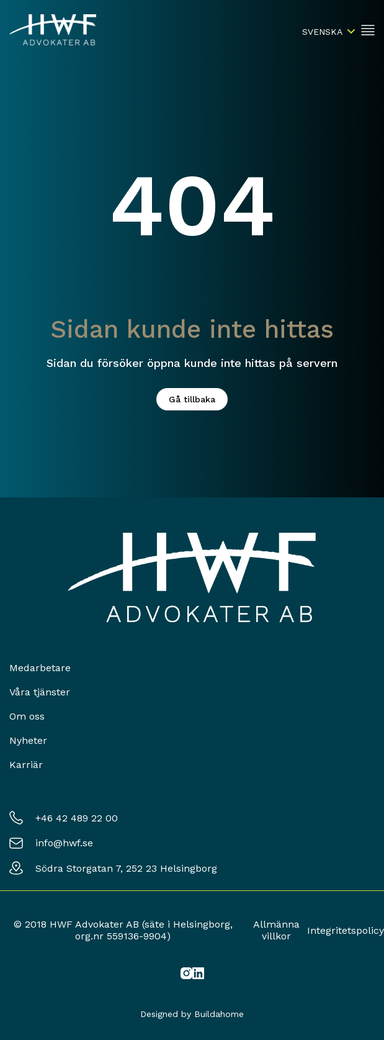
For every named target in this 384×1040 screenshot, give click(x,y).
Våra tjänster (39, 692)
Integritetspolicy (345, 930)
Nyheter (28, 740)
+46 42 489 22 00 (76, 818)
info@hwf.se (64, 843)
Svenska (322, 32)
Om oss (27, 716)
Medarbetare (40, 668)
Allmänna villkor (276, 930)
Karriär (26, 765)
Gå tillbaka (192, 399)
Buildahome (219, 1014)
